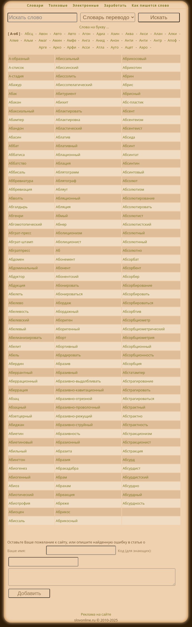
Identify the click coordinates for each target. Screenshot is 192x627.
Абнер (61, 224)
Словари (35, 5)
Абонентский (67, 276)
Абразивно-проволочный (78, 407)
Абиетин (16, 433)
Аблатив (63, 137)
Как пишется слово (150, 5)
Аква (129, 33)
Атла (100, 47)
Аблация (63, 163)
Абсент (129, 111)
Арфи (71, 47)
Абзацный (17, 407)
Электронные (86, 5)
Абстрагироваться (138, 398)
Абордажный (67, 311)
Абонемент (65, 259)
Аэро (143, 47)
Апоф (172, 40)
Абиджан (16, 424)
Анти (129, 40)
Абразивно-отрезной (74, 398)
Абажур (15, 84)
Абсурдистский (136, 477)
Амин (57, 40)
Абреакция (65, 494)
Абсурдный (132, 494)
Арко (57, 47)
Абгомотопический (25, 224)
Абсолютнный (135, 241)
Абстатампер (134, 372)
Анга (86, 40)
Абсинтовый (133, 172)
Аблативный (67, 145)
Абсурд (129, 459)
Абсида (129, 137)
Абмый (62, 215)
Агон (86, 33)
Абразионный (68, 442)
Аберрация (18, 389)
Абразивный (67, 372)
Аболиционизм (69, 232)
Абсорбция (132, 363)
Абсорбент (132, 267)
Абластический (69, 128)
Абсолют (130, 180)
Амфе (71, 40)
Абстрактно (133, 416)
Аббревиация (20, 189)
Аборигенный (68, 328)
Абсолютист (133, 215)
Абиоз (14, 485)
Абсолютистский (137, 224)
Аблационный (68, 154)
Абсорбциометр (136, 320)
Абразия (63, 459)
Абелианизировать (25, 337)
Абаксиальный (21, 111)
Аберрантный (21, 372)
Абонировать (67, 285)
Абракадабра (67, 468)
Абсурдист (132, 468)
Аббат (14, 145)
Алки (172, 33)
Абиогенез (18, 468)
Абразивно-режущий (74, 416)
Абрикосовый (134, 58)
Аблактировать (69, 111)
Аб (58, 250)
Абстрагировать (137, 389)
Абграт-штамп (21, 241)
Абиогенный (19, 477)
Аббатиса (17, 154)
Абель (14, 354)
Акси (144, 33)
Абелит (15, 346)
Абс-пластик (133, 102)
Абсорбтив (132, 311)
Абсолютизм (133, 189)
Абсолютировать (137, 206)
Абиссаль (17, 520)
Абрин (128, 76)
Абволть (16, 198)
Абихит (62, 102)
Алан (158, 33)
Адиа (100, 33)
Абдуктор (17, 276)
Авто (58, 33)
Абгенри (16, 215)
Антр (158, 40)
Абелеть (16, 293)
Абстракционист (137, 442)
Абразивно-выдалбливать (78, 381)
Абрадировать (68, 354)
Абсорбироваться (138, 302)
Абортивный (67, 346)
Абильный (18, 451)
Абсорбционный (137, 346)
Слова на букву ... (94, 26)
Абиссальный (67, 58)
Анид (100, 40)
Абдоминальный (23, 267)
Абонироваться (69, 293)
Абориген (64, 320)
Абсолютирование (139, 198)
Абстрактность (135, 424)
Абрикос (63, 511)
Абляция (63, 206)
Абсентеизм (133, 119)
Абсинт (129, 145)
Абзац (14, 398)
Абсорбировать (136, 293)
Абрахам (63, 485)
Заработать (115, 5)
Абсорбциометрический (144, 328)
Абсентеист (133, 128)
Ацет (129, 47)
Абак (13, 93)
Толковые (58, 5)
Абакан (15, 102)
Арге (43, 47)
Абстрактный (134, 407)
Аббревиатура (21, 180)
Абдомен (16, 259)
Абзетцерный (20, 416)
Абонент (63, 267)
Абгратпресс (19, 250)
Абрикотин (132, 67)
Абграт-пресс (20, 232)
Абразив (63, 363)
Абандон (16, 128)
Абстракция (133, 451)
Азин (115, 33)
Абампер (16, 119)
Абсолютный (134, 232)
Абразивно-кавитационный (80, 389)
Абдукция (17, 285)
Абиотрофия (19, 503)
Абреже (62, 503)
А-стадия (16, 76)
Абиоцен (16, 511)
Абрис (128, 84)
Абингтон (17, 459)
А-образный (19, 58)
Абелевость (19, 311)
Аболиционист (68, 241)
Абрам (61, 477)
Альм (28, 40)
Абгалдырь (18, 206)
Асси (86, 47)
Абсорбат (131, 259)
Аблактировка (68, 119)
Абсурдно (131, 485)
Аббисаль (17, 172)
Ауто (115, 47)
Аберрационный (23, 381)
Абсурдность (134, 503)
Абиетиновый (21, 442)
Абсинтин (131, 163)
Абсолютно (132, 250)
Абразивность (68, 433)
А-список (16, 67)
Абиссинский (67, 67)
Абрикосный (67, 520)
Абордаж (63, 302)
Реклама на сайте (96, 617)
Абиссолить (66, 76)
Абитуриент (66, 93)
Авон (43, 33)
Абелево (16, 302)
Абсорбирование (138, 285)
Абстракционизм (137, 433)
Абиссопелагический (74, 84)
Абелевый (17, 328)
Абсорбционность (138, 354)
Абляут (62, 189)
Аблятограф (66, 180)
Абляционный (68, 198)
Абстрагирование (138, 381)
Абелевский (19, 320)
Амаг (43, 40)
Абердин (16, 363)
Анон (114, 40)
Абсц (29, 33)
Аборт (61, 337)
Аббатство (17, 163)
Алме (14, 40)
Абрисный (132, 93)
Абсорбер (131, 276)
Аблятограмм (67, 172)
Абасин (15, 137)
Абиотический (21, 494)
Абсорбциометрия (138, 337)
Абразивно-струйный (74, 424)
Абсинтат (131, 154)
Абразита (64, 451)
